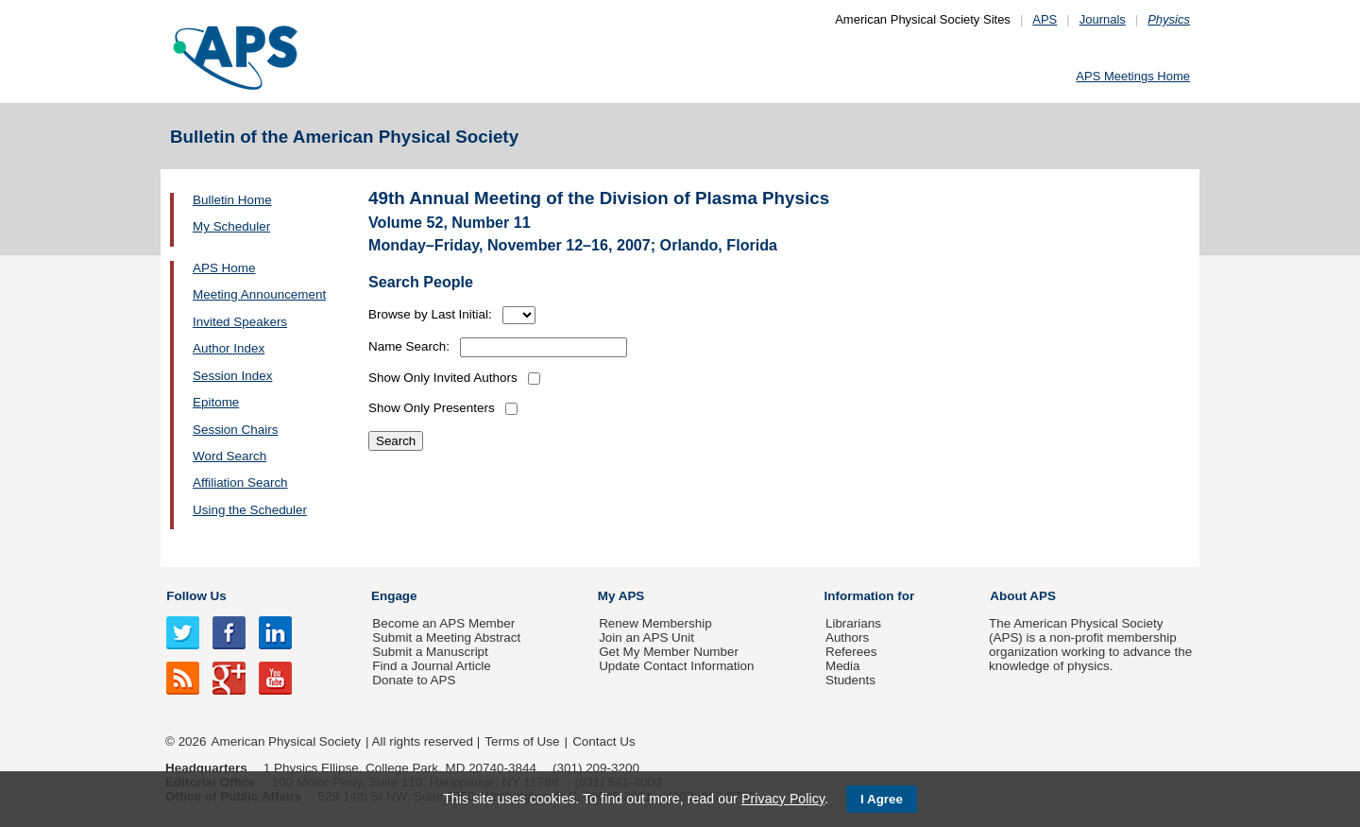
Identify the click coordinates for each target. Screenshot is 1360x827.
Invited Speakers (240, 322)
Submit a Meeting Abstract (446, 637)
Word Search (229, 456)
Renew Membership (655, 623)
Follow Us (196, 596)
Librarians (853, 623)
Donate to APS (413, 680)
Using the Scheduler (250, 510)
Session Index (232, 376)
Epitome (216, 402)
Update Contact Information (676, 666)
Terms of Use (521, 741)
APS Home (224, 268)
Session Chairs (235, 429)
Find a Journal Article (431, 666)
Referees (851, 652)
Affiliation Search (240, 482)
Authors (847, 637)
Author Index (228, 348)
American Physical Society (286, 741)
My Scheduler (231, 226)
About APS (1023, 596)
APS (1044, 19)
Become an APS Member (443, 623)
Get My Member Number (669, 652)
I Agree (881, 799)
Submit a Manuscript (429, 652)
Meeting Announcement (259, 294)
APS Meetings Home (1133, 76)
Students (850, 680)
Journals (1103, 19)
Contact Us (603, 741)
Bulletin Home (232, 200)
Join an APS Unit (646, 637)
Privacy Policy (782, 798)
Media (842, 666)
